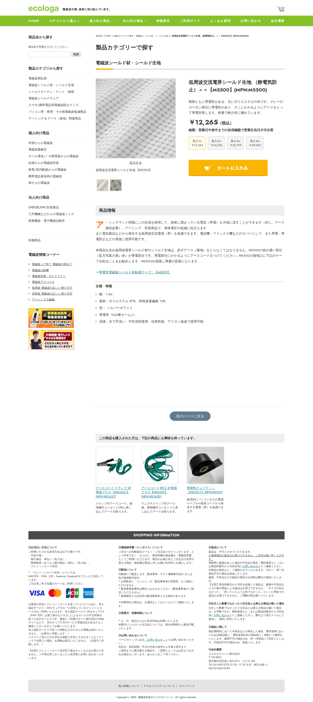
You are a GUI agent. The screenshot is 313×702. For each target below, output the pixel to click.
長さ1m (197, 143)
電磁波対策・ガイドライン (49, 276)
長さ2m (216, 143)
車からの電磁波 (39, 183)
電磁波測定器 (37, 78)
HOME (33, 20)
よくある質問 (220, 20)
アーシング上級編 (43, 299)
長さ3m (235, 143)
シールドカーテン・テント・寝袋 (51, 92)
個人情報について (128, 686)
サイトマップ (187, 686)
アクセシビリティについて (159, 686)
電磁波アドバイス (43, 282)
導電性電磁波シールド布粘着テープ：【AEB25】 (134, 272)
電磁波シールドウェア (43, 98)
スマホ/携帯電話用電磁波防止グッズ (53, 105)
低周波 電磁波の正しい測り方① (52, 288)
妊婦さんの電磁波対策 (43, 163)
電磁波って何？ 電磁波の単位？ (52, 264)
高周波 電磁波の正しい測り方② (52, 294)
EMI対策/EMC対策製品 (43, 207)
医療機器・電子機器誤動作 (46, 221)
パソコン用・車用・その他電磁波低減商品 (57, 111)
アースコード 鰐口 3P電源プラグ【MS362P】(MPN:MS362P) (159, 492)
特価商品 (163, 20)
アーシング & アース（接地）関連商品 (54, 118)
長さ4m (255, 143)
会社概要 (278, 20)
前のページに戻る (190, 416)
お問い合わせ (251, 20)
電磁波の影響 (40, 270)
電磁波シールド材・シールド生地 (51, 85)
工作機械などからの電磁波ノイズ (51, 214)
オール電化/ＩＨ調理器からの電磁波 (53, 156)
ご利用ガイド (190, 20)
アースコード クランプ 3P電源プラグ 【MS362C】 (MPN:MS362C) (113, 492)
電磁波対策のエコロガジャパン (156, 697)
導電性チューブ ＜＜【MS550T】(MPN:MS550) (204, 490)
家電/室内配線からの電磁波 (47, 169)
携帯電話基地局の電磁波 (45, 176)
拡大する (136, 162)
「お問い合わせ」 (155, 640)
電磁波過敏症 (37, 149)
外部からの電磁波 (40, 143)
